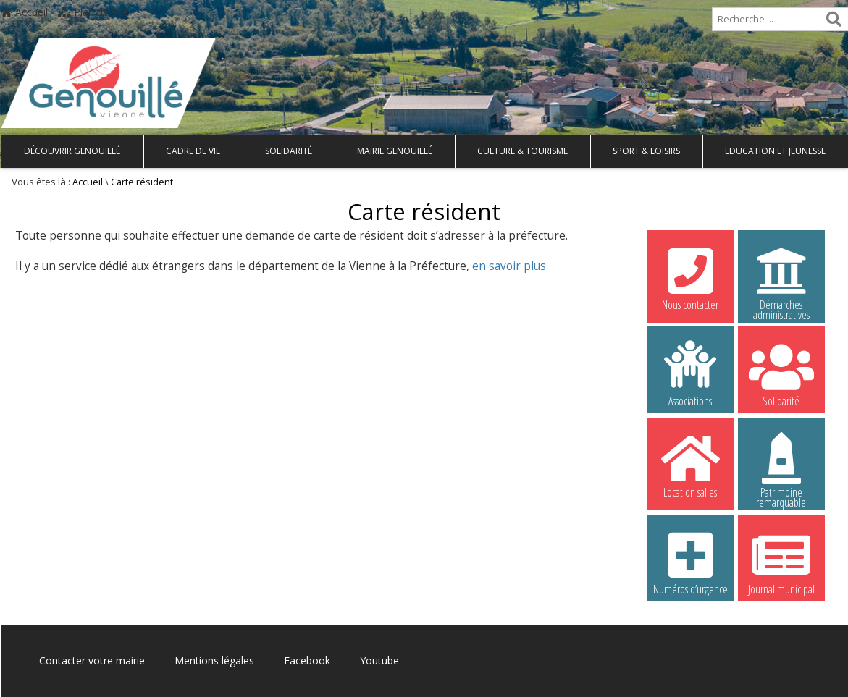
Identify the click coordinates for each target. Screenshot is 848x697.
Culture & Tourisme (522, 151)
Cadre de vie (193, 151)
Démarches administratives (781, 279)
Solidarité (288, 151)
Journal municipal (781, 561)
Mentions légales (214, 660)
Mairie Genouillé (394, 151)
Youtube (379, 660)
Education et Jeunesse (775, 151)
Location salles (690, 464)
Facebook (307, 660)
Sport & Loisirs (646, 151)
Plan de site (93, 12)
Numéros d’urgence (690, 561)
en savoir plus (509, 266)
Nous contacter (690, 277)
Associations (690, 373)
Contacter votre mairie (92, 660)
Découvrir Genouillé (72, 151)
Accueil (24, 12)
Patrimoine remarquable (781, 466)
